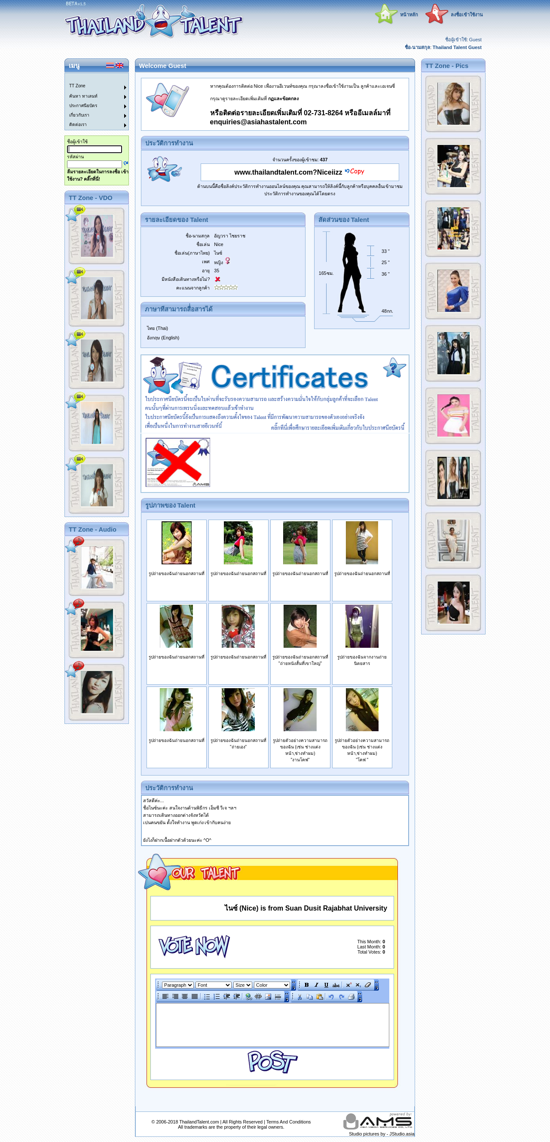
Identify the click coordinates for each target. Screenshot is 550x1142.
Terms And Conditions (288, 1121)
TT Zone (77, 85)
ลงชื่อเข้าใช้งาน (467, 14)
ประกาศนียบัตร (83, 105)
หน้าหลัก (409, 14)
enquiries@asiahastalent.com (258, 122)
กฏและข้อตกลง (283, 98)
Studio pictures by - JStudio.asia (381, 1133)
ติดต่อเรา (78, 124)
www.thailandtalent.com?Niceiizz (288, 172)
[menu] (91, 101)
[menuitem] (91, 78)
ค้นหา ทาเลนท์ (83, 96)
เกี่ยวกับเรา (79, 115)
